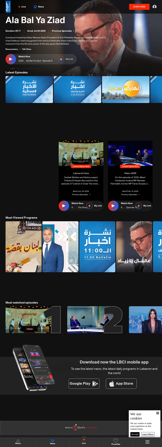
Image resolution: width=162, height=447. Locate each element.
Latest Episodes (17, 72)
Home (18, 442)
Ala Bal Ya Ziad (35, 20)
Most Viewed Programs (21, 217)
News (39, 6)
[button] (12, 68)
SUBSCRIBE (139, 7)
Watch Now (24, 57)
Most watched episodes (22, 302)
